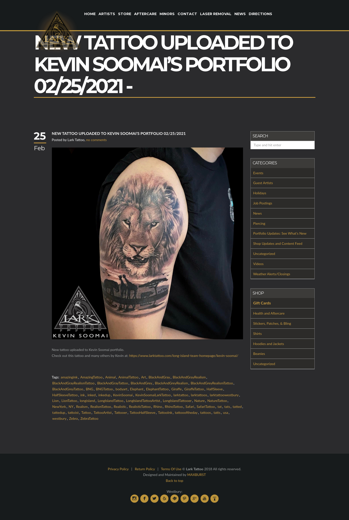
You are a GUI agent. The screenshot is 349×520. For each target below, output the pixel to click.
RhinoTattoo (174, 406)
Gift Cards (262, 302)
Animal (110, 377)
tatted (237, 406)
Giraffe (176, 389)
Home (90, 14)
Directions (260, 14)
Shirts (257, 333)
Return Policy (145, 469)
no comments (96, 140)
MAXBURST (196, 474)
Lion (55, 400)
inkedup (104, 395)
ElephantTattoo (157, 389)
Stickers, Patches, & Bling (272, 323)
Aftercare (145, 14)
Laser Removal (215, 14)
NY (71, 406)
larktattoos (199, 395)
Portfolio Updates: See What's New (280, 233)
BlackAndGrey (141, 383)
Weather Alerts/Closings (271, 274)
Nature (199, 400)
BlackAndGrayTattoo (112, 383)
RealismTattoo (100, 406)
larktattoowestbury (224, 395)
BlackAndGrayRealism (189, 377)
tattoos (205, 412)
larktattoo (180, 395)
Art (143, 377)
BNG (89, 389)
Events (258, 173)
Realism (82, 406)
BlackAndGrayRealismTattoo (73, 383)
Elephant (136, 389)
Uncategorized (264, 253)
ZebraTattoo (89, 418)
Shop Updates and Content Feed (277, 243)
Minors (167, 14)
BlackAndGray (159, 377)
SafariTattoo (206, 406)
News (240, 14)
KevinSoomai (123, 395)
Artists (107, 14)
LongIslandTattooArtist (143, 400)
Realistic (120, 406)
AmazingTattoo (91, 377)
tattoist (73, 412)
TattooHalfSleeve (142, 412)
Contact (187, 14)
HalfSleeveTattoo (65, 395)
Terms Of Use (171, 469)
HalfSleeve (214, 389)
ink (82, 395)
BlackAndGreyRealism (171, 383)
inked (91, 395)
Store (124, 14)
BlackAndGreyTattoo (67, 389)
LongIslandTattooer (177, 400)
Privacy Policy (118, 469)
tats (227, 406)
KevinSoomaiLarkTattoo (153, 395)
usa (225, 412)
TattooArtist (103, 412)
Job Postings (262, 203)
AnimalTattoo (128, 377)
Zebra (73, 418)
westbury (59, 418)
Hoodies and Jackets (268, 344)
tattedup (58, 412)
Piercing (259, 223)
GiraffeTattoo (194, 389)
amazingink (69, 377)
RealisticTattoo (140, 406)
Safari (189, 406)
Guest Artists (263, 183)
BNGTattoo (104, 389)
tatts (217, 412)
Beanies (259, 353)
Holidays (259, 193)
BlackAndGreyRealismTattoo (212, 383)
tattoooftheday (186, 412)
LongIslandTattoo (110, 400)
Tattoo (86, 412)
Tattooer (120, 412)
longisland (87, 400)
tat (220, 406)
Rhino (157, 406)
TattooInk (165, 412)
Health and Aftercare (269, 313)
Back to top (174, 480)
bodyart (121, 389)
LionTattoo (69, 400)
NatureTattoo (217, 400)
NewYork (59, 406)
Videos (258, 264)
